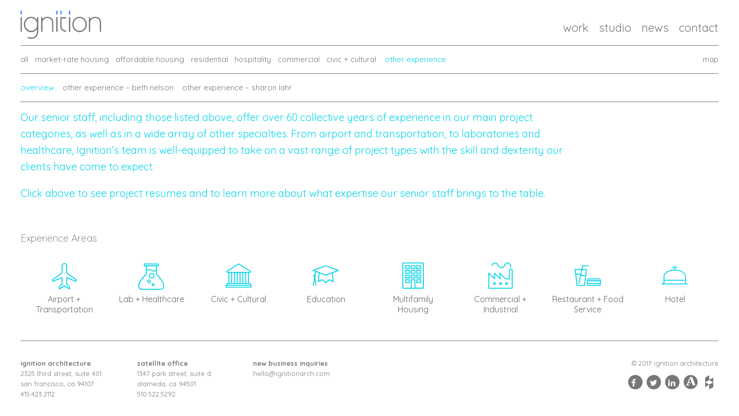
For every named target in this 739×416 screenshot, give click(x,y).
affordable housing (149, 59)
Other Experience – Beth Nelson (118, 87)
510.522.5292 (156, 394)
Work (576, 28)
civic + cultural (351, 59)
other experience (415, 59)
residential (209, 59)
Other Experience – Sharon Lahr (237, 87)
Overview (37, 87)
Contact (698, 28)
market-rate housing (72, 59)
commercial (299, 59)
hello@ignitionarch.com (291, 373)
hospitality (253, 59)
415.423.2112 (38, 394)
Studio (615, 28)
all (24, 59)
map (710, 59)
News (655, 28)
